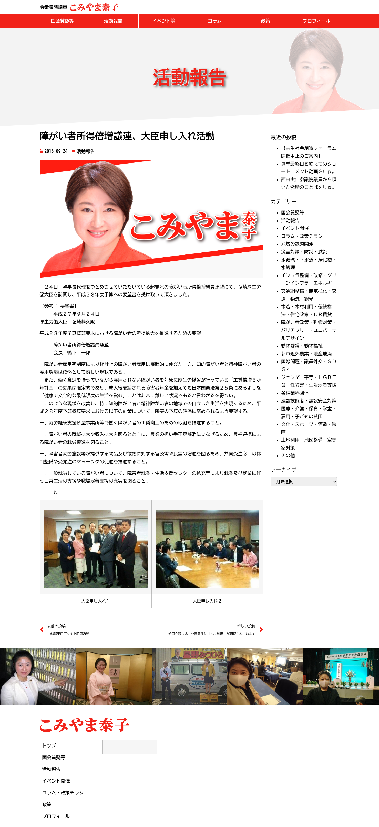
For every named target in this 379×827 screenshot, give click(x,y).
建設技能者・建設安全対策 (308, 400)
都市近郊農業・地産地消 (306, 353)
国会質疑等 (292, 212)
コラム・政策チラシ (302, 235)
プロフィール (56, 816)
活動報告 (86, 151)
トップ (49, 745)
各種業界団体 (295, 392)
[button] (62, 20)
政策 (47, 804)
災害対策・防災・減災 (304, 251)
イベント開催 (295, 228)
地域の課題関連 (297, 243)
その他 (288, 455)
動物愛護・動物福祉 (302, 345)
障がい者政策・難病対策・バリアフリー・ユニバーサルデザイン (308, 330)
